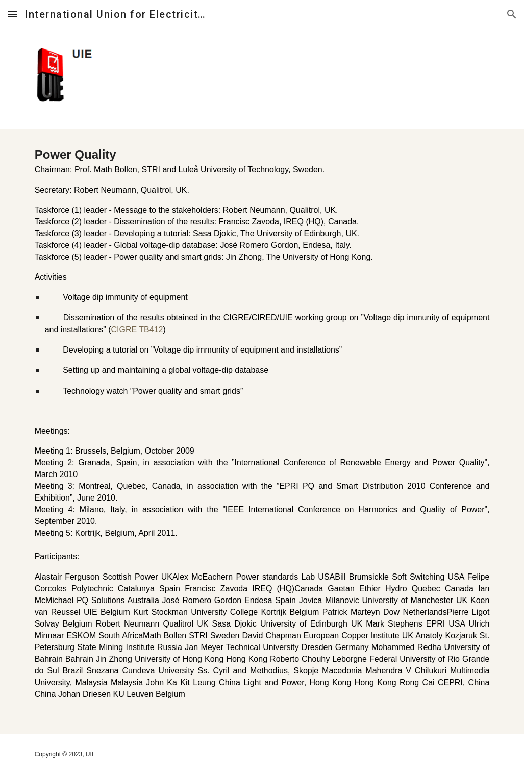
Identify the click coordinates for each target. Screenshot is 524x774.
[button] (12, 14)
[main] (262, 431)
